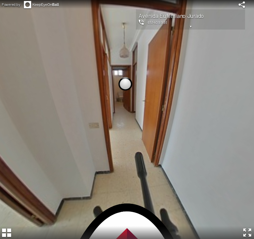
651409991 (157, 22)
